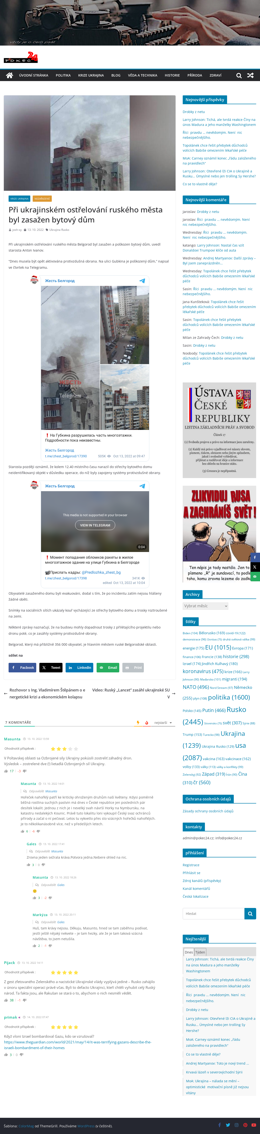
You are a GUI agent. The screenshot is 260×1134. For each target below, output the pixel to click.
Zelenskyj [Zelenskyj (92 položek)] (192, 774)
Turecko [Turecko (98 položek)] (211, 735)
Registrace (191, 865)
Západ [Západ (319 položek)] (213, 774)
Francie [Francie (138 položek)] (212, 657)
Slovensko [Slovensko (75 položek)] (213, 723)
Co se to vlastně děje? (200, 184)
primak (10, 1017)
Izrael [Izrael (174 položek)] (192, 663)
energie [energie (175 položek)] (193, 648)
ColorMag (26, 1126)
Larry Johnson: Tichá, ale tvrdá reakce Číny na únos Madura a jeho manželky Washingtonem (220, 965)
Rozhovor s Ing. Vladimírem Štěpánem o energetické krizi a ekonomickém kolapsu (44, 693)
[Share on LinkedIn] (79, 667)
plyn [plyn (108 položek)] (200, 698)
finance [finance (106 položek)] (192, 657)
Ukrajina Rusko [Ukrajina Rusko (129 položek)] (218, 746)
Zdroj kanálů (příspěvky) (202, 880)
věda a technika (142, 75)
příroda (194, 75)
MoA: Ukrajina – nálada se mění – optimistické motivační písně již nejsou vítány (217, 1087)
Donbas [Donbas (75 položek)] (214, 639)
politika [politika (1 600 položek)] (229, 697)
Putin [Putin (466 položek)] (214, 710)
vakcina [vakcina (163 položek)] (213, 758)
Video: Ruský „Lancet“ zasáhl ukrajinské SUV (134, 693)
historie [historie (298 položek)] (236, 656)
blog (115, 75)
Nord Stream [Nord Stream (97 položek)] (221, 688)
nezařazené (42, 198)
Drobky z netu (194, 111)
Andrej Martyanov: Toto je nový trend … (217, 1063)
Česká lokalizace (195, 896)
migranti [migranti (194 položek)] (234, 679)
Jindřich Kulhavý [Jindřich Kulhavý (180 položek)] (220, 663)
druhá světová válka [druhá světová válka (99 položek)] (239, 639)
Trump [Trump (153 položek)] (192, 734)
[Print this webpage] (133, 667)
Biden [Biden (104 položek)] (190, 633)
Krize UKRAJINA (91, 75)
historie (172, 75)
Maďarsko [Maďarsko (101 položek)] (210, 679)
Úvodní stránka (33, 75)
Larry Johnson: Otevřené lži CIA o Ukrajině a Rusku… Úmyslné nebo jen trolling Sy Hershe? (220, 1024)
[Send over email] (108, 667)
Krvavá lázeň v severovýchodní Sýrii (214, 1072)
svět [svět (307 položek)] (232, 723)
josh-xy (17, 230)
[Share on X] (50, 667)
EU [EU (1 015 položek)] (218, 647)
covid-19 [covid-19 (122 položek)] (235, 633)
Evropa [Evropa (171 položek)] (242, 648)
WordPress (86, 1126)
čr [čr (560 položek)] (201, 782)
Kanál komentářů (196, 888)
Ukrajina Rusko (59, 230)
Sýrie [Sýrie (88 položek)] (249, 723)
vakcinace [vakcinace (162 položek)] (238, 758)
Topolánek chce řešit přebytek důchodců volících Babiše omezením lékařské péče (219, 276)
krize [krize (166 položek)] (233, 671)
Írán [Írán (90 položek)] (231, 774)
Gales (61, 885)
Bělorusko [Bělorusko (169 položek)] (212, 632)
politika (63, 75)
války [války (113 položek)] (208, 767)
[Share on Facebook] (22, 667)
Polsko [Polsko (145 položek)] (192, 710)
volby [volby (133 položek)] (191, 766)
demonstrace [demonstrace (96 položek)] (194, 639)
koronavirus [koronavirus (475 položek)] (203, 671)
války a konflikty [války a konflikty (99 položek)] (230, 767)
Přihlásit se (191, 873)
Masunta (51, 791)
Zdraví (215, 75)
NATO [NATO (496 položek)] (196, 687)
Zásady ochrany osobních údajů (208, 811)
